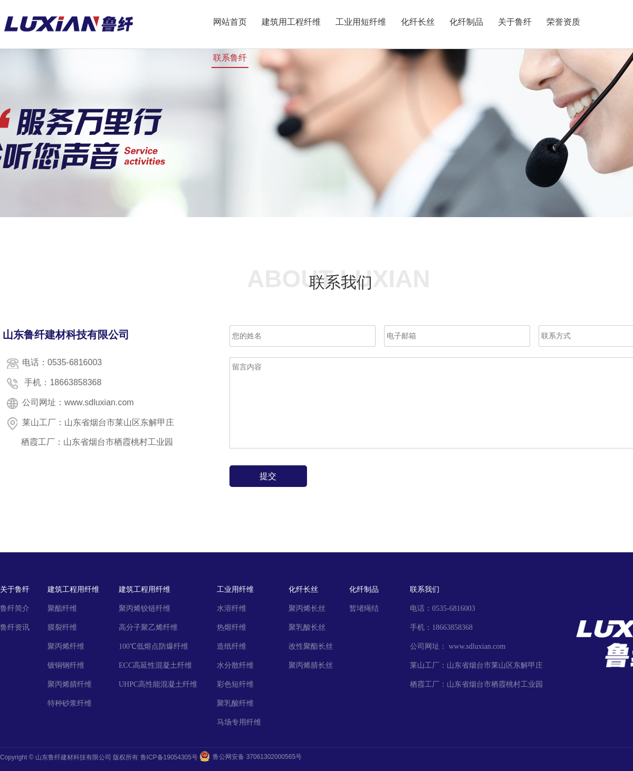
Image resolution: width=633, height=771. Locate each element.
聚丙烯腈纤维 (69, 684)
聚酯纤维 (62, 608)
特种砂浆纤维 (69, 703)
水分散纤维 (235, 665)
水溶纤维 (231, 608)
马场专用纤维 (239, 722)
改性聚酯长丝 (311, 646)
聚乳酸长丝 (307, 627)
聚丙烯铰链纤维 (144, 608)
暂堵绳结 (364, 608)
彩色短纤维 (235, 684)
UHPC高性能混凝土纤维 (158, 684)
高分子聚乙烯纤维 (148, 627)
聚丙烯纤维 (65, 646)
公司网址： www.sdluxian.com (457, 646)
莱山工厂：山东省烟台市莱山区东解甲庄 (476, 665)
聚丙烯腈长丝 (311, 665)
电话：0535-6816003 (442, 608)
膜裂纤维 (62, 627)
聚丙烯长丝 (307, 608)
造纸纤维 (231, 646)
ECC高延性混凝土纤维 (155, 665)
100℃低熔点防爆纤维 (153, 646)
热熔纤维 (231, 627)
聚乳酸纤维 (235, 703)
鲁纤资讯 (15, 627)
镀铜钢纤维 (65, 665)
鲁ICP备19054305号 (169, 757)
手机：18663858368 (441, 627)
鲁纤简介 (15, 608)
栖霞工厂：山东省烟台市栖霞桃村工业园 (476, 684)
